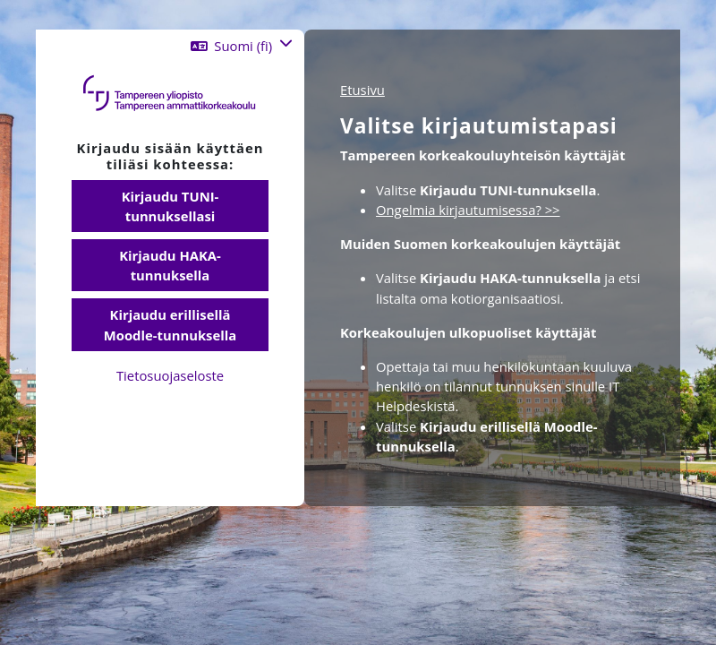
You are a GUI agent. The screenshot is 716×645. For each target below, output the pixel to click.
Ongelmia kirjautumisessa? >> (468, 210)
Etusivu (362, 90)
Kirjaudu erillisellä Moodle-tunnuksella (170, 324)
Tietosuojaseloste (170, 375)
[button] (241, 46)
